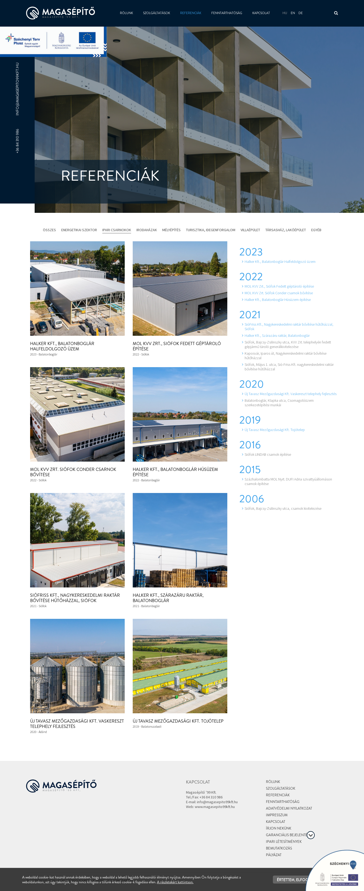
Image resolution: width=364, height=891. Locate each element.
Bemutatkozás (279, 848)
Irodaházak (146, 230)
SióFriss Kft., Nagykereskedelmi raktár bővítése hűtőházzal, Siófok (75, 598)
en (293, 13)
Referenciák (190, 13)
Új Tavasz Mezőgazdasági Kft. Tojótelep (178, 721)
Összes (49, 230)
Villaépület (250, 230)
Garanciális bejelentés (287, 835)
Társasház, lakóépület (285, 230)
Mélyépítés (171, 230)
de (300, 13)
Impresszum (277, 815)
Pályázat (273, 855)
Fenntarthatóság (226, 13)
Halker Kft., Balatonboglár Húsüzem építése (175, 472)
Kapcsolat (261, 13)
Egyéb (316, 230)
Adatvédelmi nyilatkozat (289, 808)
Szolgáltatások (156, 13)
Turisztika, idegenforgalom (210, 230)
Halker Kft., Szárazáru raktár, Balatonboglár (168, 598)
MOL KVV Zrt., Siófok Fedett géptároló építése (177, 346)
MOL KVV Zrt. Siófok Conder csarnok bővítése (73, 472)
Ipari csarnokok (116, 230)
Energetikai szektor (79, 230)
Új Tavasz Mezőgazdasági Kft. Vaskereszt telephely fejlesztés (77, 724)
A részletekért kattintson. (175, 882)
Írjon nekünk (278, 828)
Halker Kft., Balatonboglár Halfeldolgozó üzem (62, 346)
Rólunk (126, 13)
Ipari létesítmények (284, 841)
